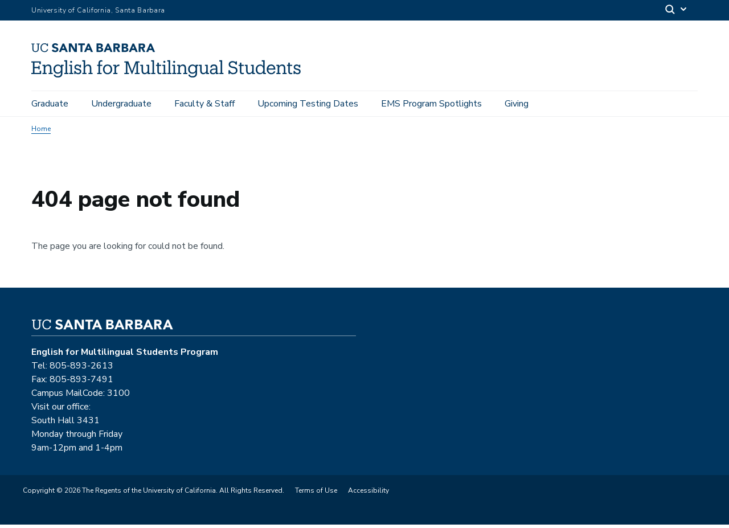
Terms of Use (316, 493)
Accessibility (368, 493)
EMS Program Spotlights (431, 103)
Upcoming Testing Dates (307, 103)
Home (41, 132)
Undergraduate (121, 103)
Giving (517, 103)
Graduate (49, 103)
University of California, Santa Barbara (98, 10)
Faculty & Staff (204, 103)
